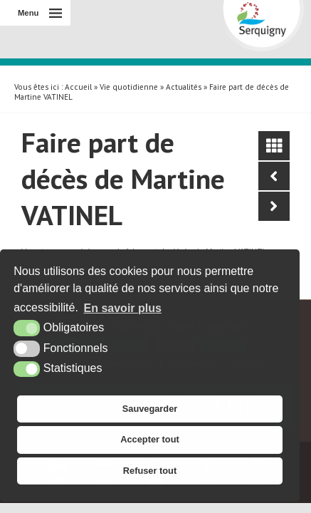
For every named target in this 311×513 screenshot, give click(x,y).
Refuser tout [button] (149, 470)
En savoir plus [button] (123, 308)
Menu (28, 13)
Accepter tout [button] (149, 439)
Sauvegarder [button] (150, 408)
